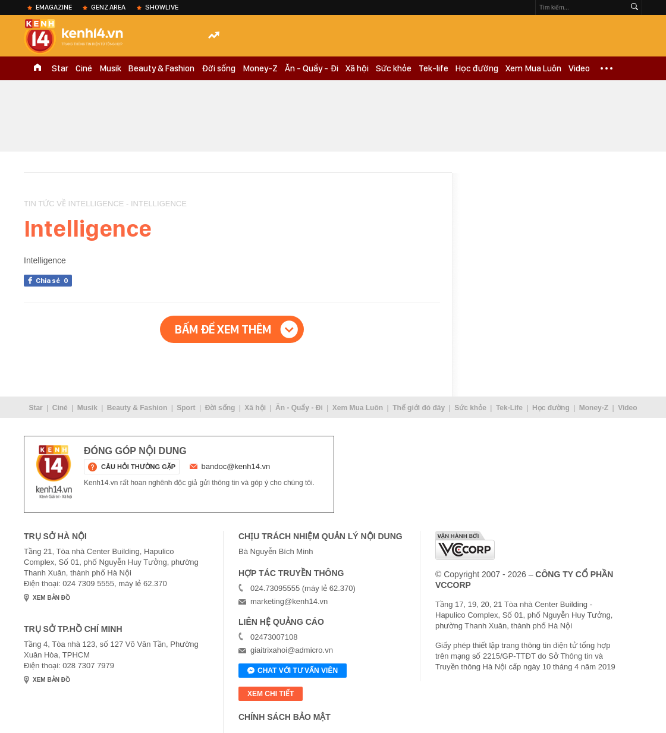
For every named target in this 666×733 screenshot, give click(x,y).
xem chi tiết (270, 694)
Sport (186, 408)
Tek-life (433, 68)
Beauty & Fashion (161, 68)
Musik (110, 68)
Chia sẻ (54, 281)
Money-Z (260, 68)
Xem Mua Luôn (533, 68)
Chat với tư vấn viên (292, 671)
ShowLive (161, 7)
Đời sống (218, 68)
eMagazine (54, 7)
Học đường (476, 68)
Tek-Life (509, 408)
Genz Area (108, 7)
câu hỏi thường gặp (138, 466)
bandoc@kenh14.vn (236, 466)
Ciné (84, 68)
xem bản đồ (51, 597)
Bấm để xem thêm (223, 329)
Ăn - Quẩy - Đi (311, 68)
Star (60, 68)
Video (579, 68)
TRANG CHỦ (37, 68)
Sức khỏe (393, 68)
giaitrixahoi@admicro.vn (291, 650)
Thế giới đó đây (418, 408)
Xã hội (357, 68)
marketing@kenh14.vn (289, 601)
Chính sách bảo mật (284, 717)
